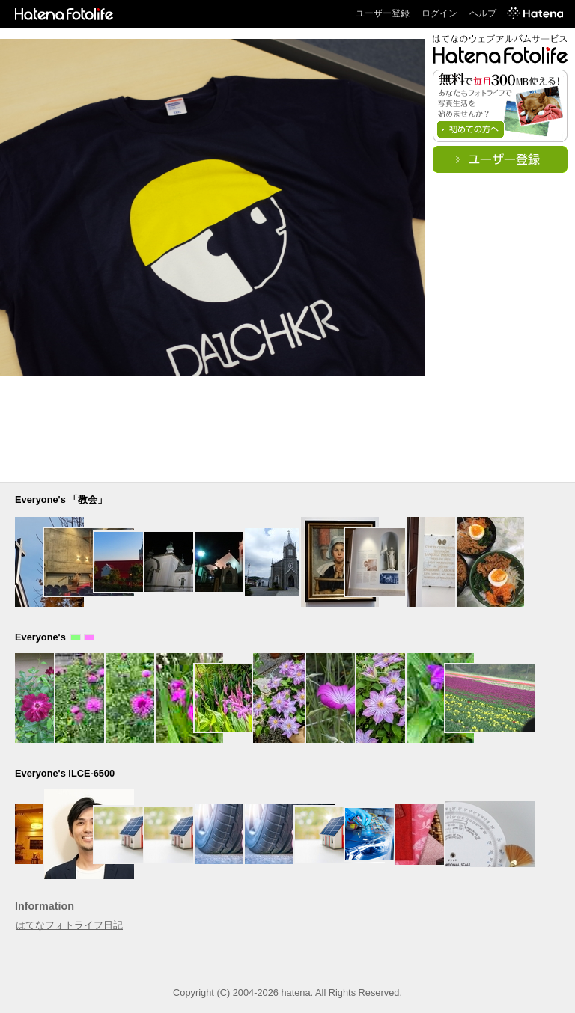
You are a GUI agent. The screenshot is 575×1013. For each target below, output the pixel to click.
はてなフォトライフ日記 (69, 925)
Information (44, 906)
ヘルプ (482, 13)
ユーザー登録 (383, 13)
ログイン (439, 13)
